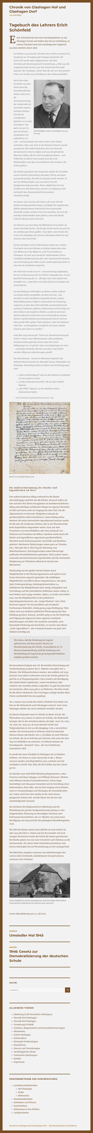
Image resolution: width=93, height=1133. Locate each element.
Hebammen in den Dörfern (26, 1109)
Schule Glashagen (22, 1034)
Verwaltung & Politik (24, 1024)
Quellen (17, 1058)
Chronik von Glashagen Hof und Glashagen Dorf (28, 1126)
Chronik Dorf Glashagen (25, 1017)
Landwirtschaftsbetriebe (25, 1085)
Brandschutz (20, 1045)
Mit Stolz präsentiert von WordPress (63, 1126)
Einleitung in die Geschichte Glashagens (33, 1014)
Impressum (19, 1062)
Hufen (21, 1092)
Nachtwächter (20, 1106)
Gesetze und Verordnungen (27, 1048)
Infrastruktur (20, 1038)
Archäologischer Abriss (25, 1052)
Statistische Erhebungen (25, 1055)
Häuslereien (19, 1031)
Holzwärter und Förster (25, 1102)
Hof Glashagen (25, 1089)
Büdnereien (23, 1095)
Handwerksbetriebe (23, 1099)
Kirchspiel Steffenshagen (26, 1041)
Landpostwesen (21, 1112)
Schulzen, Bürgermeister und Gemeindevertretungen (39, 1028)
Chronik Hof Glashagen (25, 1021)
